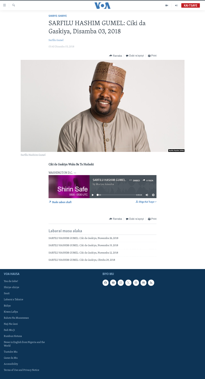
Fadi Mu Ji (9, 330)
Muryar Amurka (105, 184)
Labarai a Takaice (13, 299)
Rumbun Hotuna (13, 336)
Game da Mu (11, 358)
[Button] (115, 56)
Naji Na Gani (11, 324)
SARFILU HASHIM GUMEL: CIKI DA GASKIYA (120, 180)
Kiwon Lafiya (11, 312)
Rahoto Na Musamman (16, 318)
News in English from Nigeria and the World (24, 344)
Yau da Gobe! (11, 281)
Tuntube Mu (10, 352)
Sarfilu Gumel (56, 40)
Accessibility (11, 364)
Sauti (7, 293)
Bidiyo (7, 306)
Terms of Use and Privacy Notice (21, 370)
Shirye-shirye (58, 16)
